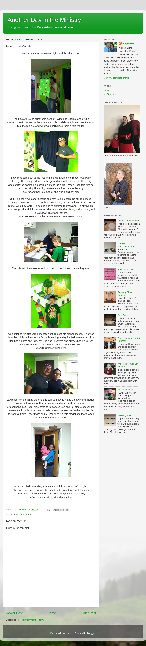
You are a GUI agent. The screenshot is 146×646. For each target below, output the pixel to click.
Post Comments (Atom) (32, 620)
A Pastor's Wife (125, 269)
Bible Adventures (22, 514)
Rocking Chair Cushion (124, 293)
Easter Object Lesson (128, 220)
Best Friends (123, 315)
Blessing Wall (124, 415)
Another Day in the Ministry (44, 19)
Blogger (91, 633)
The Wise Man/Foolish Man (126, 245)
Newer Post (14, 613)
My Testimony (110, 94)
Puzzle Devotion (125, 389)
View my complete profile (116, 78)
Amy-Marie (128, 43)
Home (51, 613)
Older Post (88, 613)
